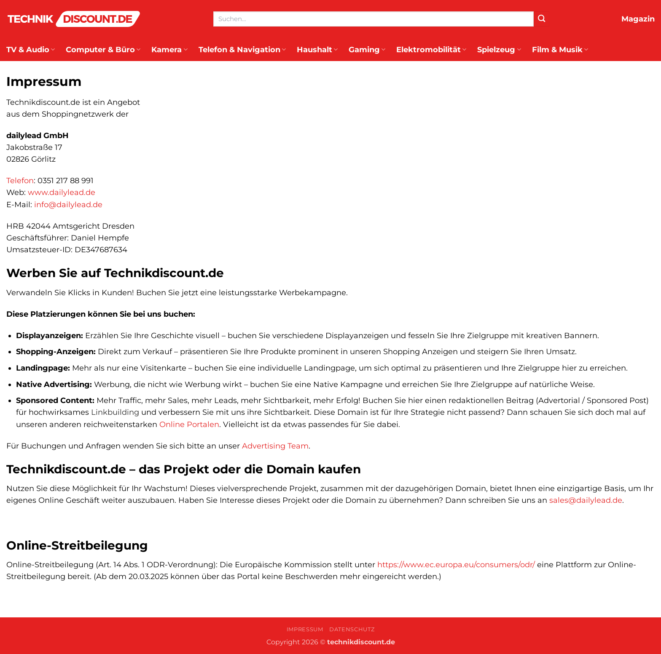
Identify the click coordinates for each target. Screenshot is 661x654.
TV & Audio (30, 49)
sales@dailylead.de (585, 500)
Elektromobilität (431, 49)
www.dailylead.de (61, 192)
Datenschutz (351, 629)
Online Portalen (189, 424)
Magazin (638, 18)
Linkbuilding (115, 412)
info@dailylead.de (68, 204)
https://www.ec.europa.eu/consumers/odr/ (456, 564)
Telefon (20, 180)
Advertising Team (275, 445)
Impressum (305, 629)
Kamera (169, 49)
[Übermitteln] (541, 19)
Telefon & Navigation (242, 49)
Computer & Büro (103, 49)
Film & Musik (560, 49)
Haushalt (317, 49)
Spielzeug (499, 49)
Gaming (367, 49)
